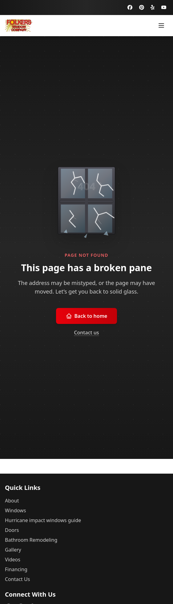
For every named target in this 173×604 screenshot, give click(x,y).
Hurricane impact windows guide (43, 520)
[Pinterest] (141, 7)
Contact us (86, 332)
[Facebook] (130, 7)
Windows (15, 510)
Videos (12, 559)
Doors (12, 530)
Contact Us (17, 579)
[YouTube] (163, 7)
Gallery (13, 549)
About (12, 500)
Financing (16, 569)
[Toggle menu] (161, 25)
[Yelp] (152, 7)
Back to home (86, 316)
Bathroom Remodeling (31, 540)
